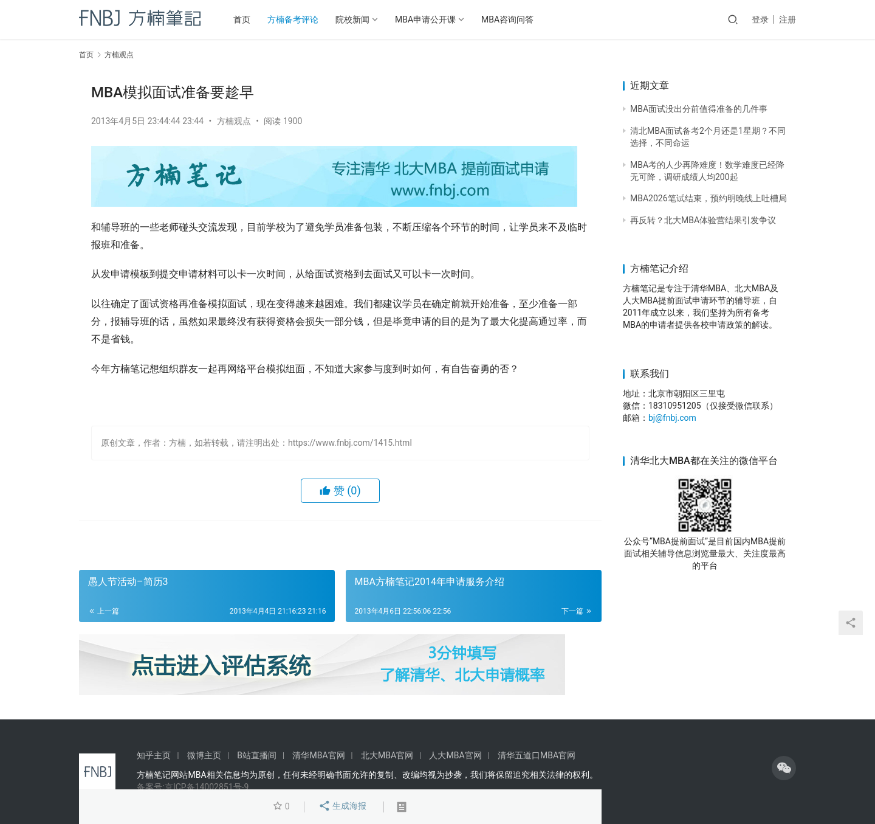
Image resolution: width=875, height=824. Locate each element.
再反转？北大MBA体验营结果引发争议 (703, 220)
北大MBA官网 (387, 755)
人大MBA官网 (455, 755)
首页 (241, 19)
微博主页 (204, 755)
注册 (787, 19)
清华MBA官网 (318, 755)
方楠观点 (234, 121)
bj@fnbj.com (672, 418)
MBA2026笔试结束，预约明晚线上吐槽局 (708, 198)
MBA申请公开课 (425, 19)
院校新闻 (352, 19)
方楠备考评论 (292, 19)
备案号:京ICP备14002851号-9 (193, 787)
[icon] (784, 768)
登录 (760, 19)
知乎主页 (154, 755)
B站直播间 (256, 755)
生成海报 (342, 807)
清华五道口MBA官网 (536, 755)
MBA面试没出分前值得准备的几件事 (698, 109)
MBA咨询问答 (507, 19)
